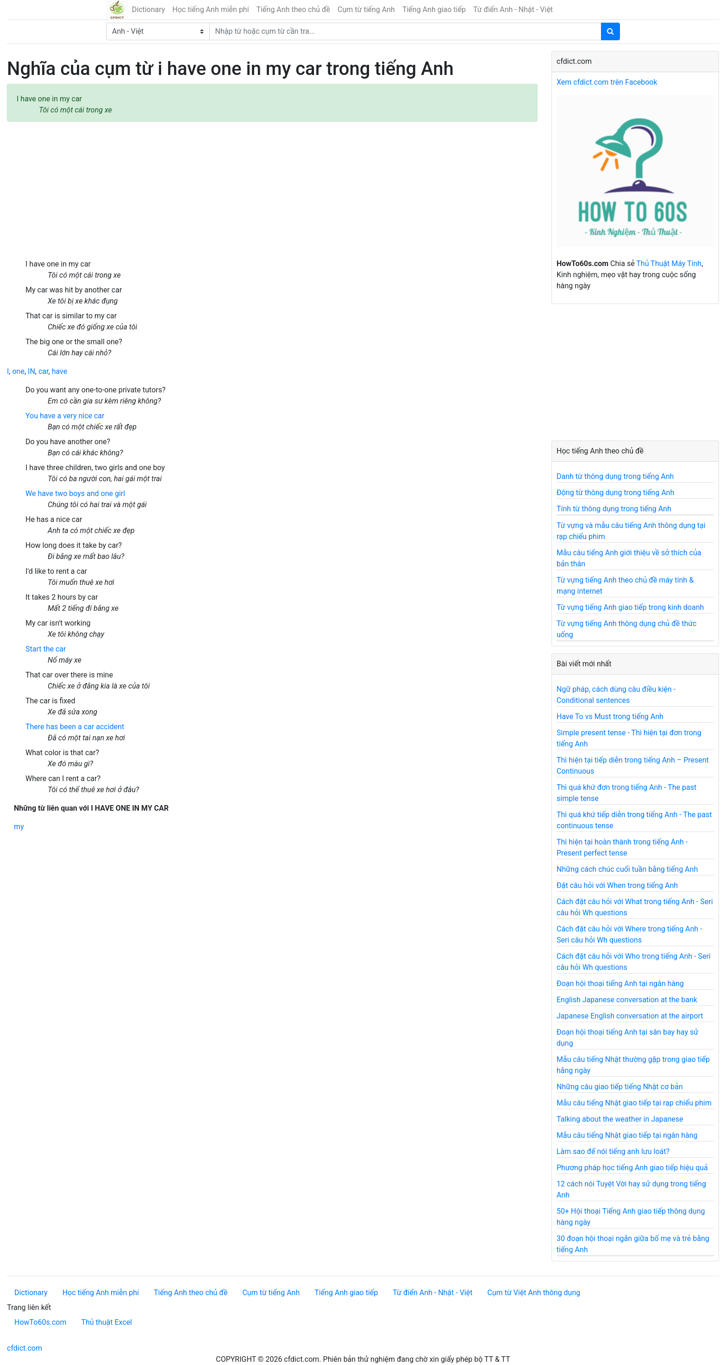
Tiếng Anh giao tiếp (434, 9)
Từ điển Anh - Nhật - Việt (513, 9)
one (18, 371)
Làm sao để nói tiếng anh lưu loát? (613, 1151)
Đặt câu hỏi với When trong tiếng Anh (617, 885)
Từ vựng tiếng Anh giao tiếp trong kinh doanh (630, 607)
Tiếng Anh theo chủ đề (293, 9)
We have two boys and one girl (75, 493)
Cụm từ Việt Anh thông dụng (533, 1292)
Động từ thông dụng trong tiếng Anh (615, 492)
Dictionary (148, 9)
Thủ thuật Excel (106, 1322)
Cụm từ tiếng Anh (366, 9)
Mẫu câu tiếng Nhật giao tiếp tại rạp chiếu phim (634, 1102)
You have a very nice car (64, 415)
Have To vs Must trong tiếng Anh (610, 716)
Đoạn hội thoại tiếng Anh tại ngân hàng (620, 983)
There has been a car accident (74, 726)
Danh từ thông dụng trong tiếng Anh (615, 476)
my (19, 826)
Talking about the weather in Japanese (620, 1119)
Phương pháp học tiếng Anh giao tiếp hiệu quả (632, 1167)
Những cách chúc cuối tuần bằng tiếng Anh (627, 869)
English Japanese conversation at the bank (627, 999)
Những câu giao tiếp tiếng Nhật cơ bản (620, 1086)
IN (31, 371)
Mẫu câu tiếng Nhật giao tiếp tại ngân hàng (627, 1135)
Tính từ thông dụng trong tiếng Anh (614, 508)
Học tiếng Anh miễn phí (210, 9)
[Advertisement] (272, 190)
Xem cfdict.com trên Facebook (607, 82)
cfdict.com (24, 1348)
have (60, 371)
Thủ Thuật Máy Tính (668, 263)
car (43, 371)
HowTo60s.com (40, 1322)
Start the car (45, 649)
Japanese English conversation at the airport (630, 1015)
